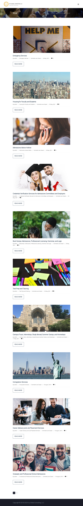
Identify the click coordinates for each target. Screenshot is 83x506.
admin (15, 58)
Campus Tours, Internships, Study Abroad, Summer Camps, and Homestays (40, 334)
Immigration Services (20, 382)
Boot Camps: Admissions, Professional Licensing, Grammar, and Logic (37, 241)
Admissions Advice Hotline (22, 148)
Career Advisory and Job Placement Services (29, 428)
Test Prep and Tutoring (21, 288)
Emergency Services (20, 56)
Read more (18, 64)
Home (52, 13)
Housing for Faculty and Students (24, 102)
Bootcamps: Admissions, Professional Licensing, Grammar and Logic (35, 243)
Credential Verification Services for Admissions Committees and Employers (39, 193)
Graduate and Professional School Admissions (29, 474)
